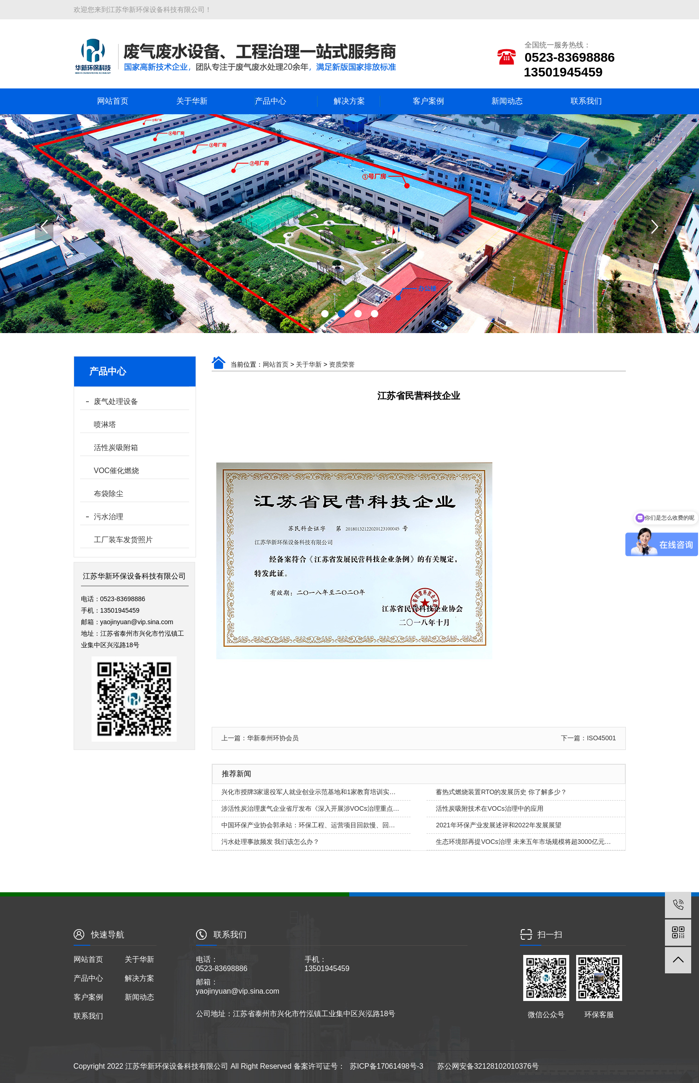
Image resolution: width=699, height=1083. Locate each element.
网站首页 (112, 101)
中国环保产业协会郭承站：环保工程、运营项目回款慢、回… (308, 825)
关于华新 (192, 101)
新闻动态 (507, 101)
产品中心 (270, 101)
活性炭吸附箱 (116, 447)
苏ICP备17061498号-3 (386, 1066)
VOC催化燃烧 (116, 470)
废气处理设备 (116, 401)
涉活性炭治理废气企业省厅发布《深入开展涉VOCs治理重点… (310, 808)
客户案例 (428, 101)
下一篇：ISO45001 (588, 738)
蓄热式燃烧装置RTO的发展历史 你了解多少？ (501, 792)
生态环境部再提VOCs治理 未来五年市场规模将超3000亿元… (523, 841)
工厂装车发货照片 (123, 540)
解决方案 (349, 101)
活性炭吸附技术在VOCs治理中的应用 (489, 808)
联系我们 (586, 101)
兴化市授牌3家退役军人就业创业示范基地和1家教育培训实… (308, 792)
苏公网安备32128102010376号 (488, 1066)
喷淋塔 (105, 424)
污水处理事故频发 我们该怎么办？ (270, 841)
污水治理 (108, 517)
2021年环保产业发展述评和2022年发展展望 (498, 825)
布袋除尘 (108, 494)
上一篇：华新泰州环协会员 (260, 738)
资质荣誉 (342, 364)
